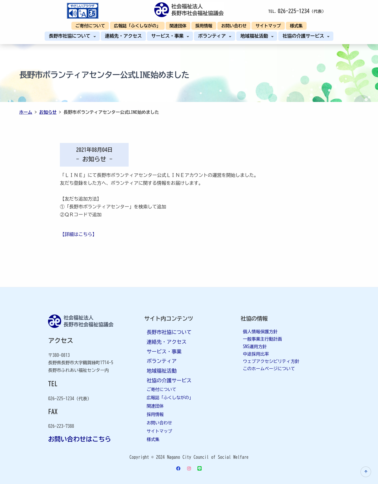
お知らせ (47, 112)
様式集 (296, 26)
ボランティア (213, 36)
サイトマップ (268, 26)
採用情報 (203, 26)
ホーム (25, 112)
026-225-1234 (293, 10)
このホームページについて (269, 368)
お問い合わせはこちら (79, 439)
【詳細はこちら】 (78, 234)
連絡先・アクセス (123, 36)
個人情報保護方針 (260, 331)
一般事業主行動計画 (262, 339)
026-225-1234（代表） (69, 398)
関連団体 (178, 26)
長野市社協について (71, 36)
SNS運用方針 (255, 346)
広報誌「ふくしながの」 (137, 26)
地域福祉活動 (255, 36)
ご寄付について (90, 26)
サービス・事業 (168, 36)
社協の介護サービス (304, 36)
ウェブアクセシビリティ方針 (271, 361)
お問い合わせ (234, 26)
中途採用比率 (256, 354)
